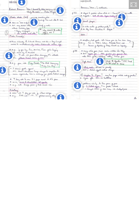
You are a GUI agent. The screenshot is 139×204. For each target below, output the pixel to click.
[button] (134, 4)
